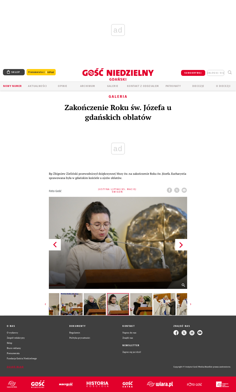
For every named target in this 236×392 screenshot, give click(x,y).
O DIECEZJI (223, 86)
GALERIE (112, 86)
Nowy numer (12, 86)
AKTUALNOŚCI (37, 86)
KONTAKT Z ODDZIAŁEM (143, 86)
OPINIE (62, 86)
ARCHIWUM (87, 86)
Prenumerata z (41, 72)
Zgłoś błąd (15, 367)
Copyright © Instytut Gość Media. (188, 367)
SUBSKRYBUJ (193, 73)
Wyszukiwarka (229, 72)
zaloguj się (215, 73)
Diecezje (198, 86)
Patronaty (173, 86)
